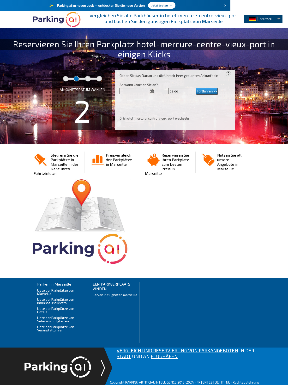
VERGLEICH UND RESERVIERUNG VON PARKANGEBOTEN (177, 350)
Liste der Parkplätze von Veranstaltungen (55, 328)
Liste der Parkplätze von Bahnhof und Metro (55, 301)
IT (222, 382)
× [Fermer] (225, 5)
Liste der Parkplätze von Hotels (55, 310)
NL (228, 382)
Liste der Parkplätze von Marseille (55, 292)
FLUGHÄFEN (164, 356)
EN (205, 382)
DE (217, 382)
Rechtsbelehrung (246, 382)
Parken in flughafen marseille (115, 295)
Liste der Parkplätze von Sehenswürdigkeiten (55, 319)
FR (198, 382)
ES (211, 382)
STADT (124, 356)
